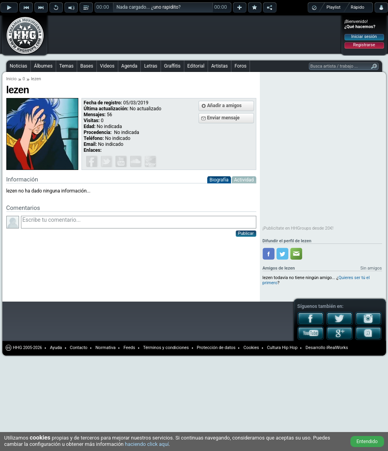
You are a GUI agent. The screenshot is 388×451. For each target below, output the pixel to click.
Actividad (244, 180)
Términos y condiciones (166, 347)
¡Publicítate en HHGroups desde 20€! (298, 228)
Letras (150, 66)
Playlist (334, 7)
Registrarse (364, 44)
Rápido (357, 7)
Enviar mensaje (223, 118)
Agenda (129, 66)
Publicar (246, 233)
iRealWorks (337, 347)
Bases (86, 66)
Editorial (195, 66)
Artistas (219, 66)
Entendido (367, 441)
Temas (66, 66)
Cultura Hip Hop (282, 347)
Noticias (18, 66)
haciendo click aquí (147, 444)
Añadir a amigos (224, 105)
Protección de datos (216, 347)
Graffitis (172, 66)
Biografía (219, 180)
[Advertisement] (100, 28)
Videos (107, 66)
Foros (240, 66)
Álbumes (43, 66)
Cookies (251, 347)
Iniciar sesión (364, 36)
